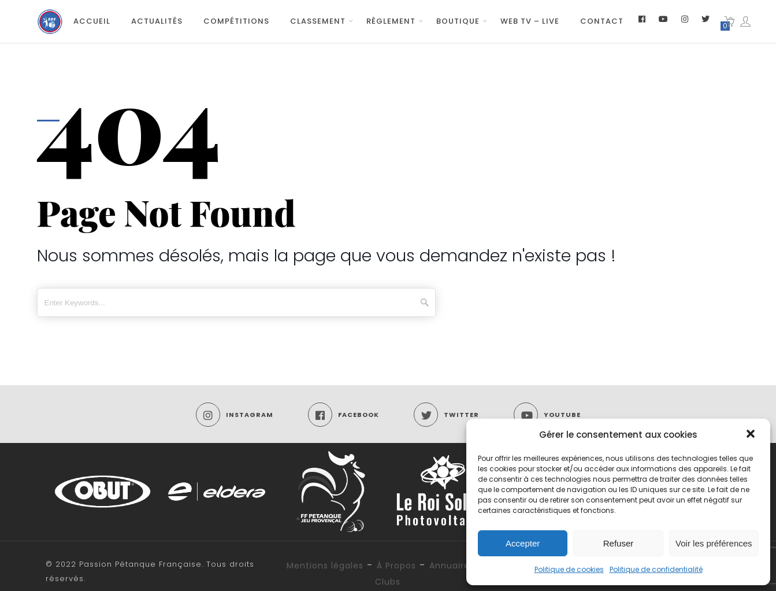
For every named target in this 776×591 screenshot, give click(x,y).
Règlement (390, 21)
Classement (318, 21)
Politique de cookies (569, 569)
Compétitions (236, 21)
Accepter (523, 543)
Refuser (618, 543)
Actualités (157, 21)
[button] (752, 435)
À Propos (396, 565)
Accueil (91, 21)
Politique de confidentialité (656, 569)
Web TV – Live (529, 21)
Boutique (458, 21)
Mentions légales (325, 565)
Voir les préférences (713, 543)
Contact (601, 21)
